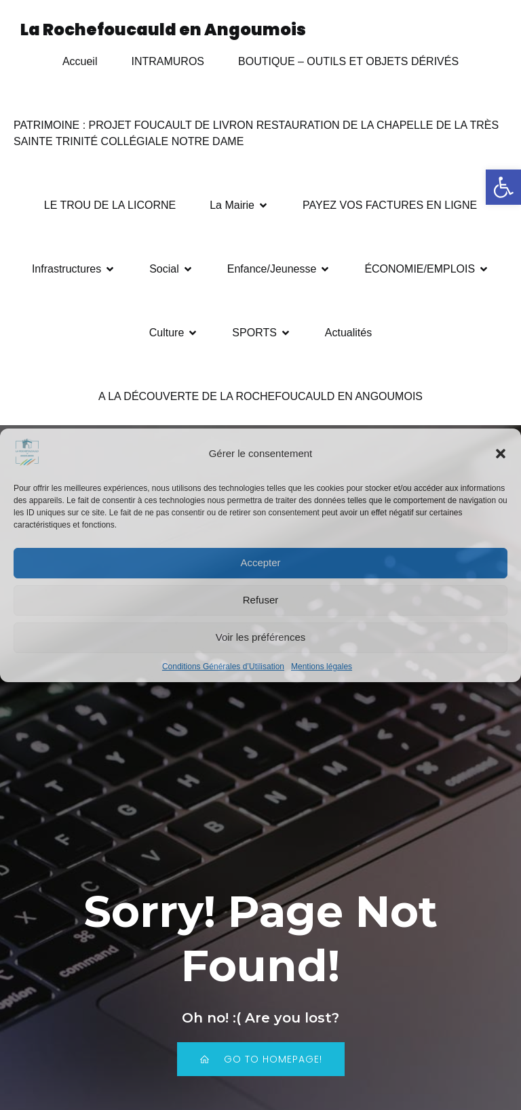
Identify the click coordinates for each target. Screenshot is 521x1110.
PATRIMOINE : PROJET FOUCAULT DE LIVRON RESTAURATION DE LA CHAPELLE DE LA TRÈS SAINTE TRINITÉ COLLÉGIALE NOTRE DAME (258, 134)
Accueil (80, 62)
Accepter (260, 562)
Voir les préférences (261, 637)
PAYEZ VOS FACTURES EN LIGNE (390, 206)
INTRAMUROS (167, 62)
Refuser (261, 600)
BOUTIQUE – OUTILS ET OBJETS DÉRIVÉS (348, 62)
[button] (503, 187)
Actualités (348, 333)
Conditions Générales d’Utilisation (223, 666)
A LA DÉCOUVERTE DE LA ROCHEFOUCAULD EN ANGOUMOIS (260, 397)
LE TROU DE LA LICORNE (110, 206)
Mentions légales (321, 666)
